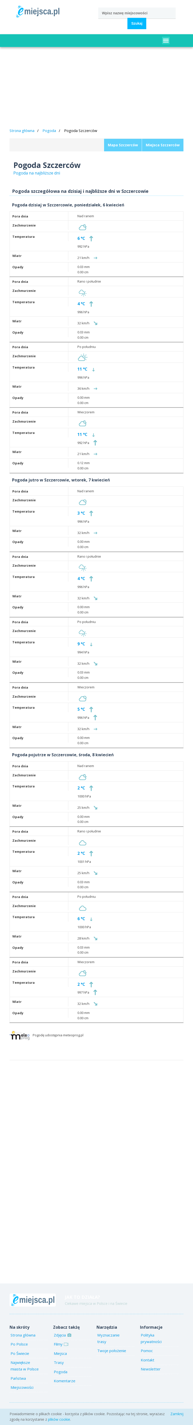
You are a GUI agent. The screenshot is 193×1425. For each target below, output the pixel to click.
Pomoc (147, 1350)
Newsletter (151, 1368)
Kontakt (147, 1359)
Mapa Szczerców (123, 145)
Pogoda (49, 130)
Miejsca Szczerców (163, 145)
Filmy (60, 1344)
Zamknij (176, 1413)
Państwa (18, 1378)
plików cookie (59, 1419)
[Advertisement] (96, 88)
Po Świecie (20, 1353)
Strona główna (22, 130)
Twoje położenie (111, 1350)
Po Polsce (19, 1344)
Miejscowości (22, 1387)
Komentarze (64, 1380)
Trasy (59, 1362)
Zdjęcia (62, 1335)
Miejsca (60, 1353)
